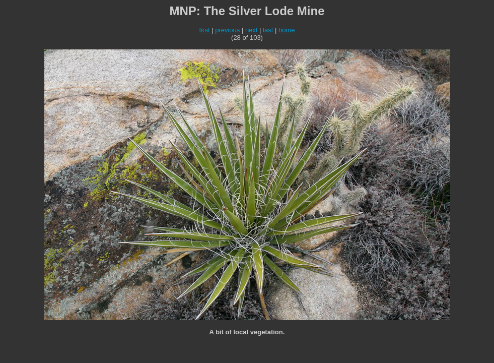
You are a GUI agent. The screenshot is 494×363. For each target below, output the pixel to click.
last (268, 30)
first (204, 30)
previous (227, 30)
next (251, 30)
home (286, 30)
